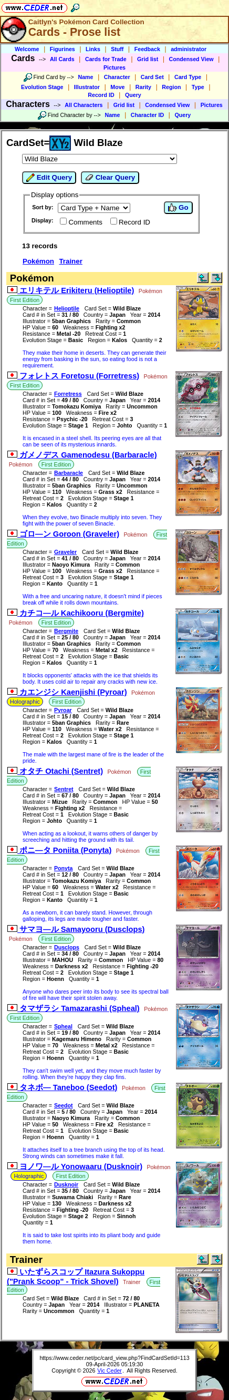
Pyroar (63, 710)
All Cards (62, 59)
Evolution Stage (42, 87)
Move (117, 87)
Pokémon (38, 261)
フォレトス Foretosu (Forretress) (73, 376)
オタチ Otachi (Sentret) (55, 771)
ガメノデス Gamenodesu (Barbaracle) (82, 455)
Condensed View (191, 59)
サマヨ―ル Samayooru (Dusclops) (75, 929)
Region (171, 87)
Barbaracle (68, 473)
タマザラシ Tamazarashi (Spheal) (73, 1008)
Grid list (147, 59)
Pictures (114, 67)
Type (198, 87)
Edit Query (49, 177)
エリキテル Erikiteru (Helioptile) (70, 290)
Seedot (63, 1105)
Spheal (63, 1026)
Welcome (27, 49)
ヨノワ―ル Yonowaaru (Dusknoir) (74, 1166)
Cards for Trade (106, 59)
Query (133, 95)
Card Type (187, 77)
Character (117, 77)
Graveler (65, 552)
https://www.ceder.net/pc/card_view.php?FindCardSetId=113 (114, 1358)
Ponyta (63, 868)
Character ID (147, 115)
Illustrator (87, 87)
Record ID (101, 95)
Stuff (117, 49)
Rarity (143, 87)
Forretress (68, 394)
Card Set (152, 77)
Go (178, 207)
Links (93, 49)
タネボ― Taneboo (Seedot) (62, 1087)
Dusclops (66, 947)
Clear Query (110, 177)
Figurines (62, 49)
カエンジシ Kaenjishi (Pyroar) (67, 692)
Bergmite (66, 631)
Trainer (70, 261)
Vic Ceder (109, 1370)
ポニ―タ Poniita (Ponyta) (59, 850)
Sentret (64, 789)
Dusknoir (66, 1184)
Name (85, 77)
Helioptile (66, 308)
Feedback (147, 49)
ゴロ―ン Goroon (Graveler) (63, 534)
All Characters (83, 105)
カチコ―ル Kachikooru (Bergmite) (75, 613)
